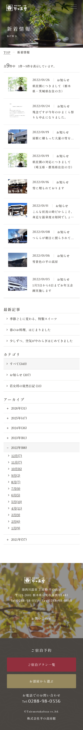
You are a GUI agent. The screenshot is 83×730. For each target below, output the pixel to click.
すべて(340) (18, 363)
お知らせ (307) (20, 375)
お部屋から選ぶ (41, 681)
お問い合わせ (41, 618)
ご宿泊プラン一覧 (41, 664)
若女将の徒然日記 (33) (26, 386)
